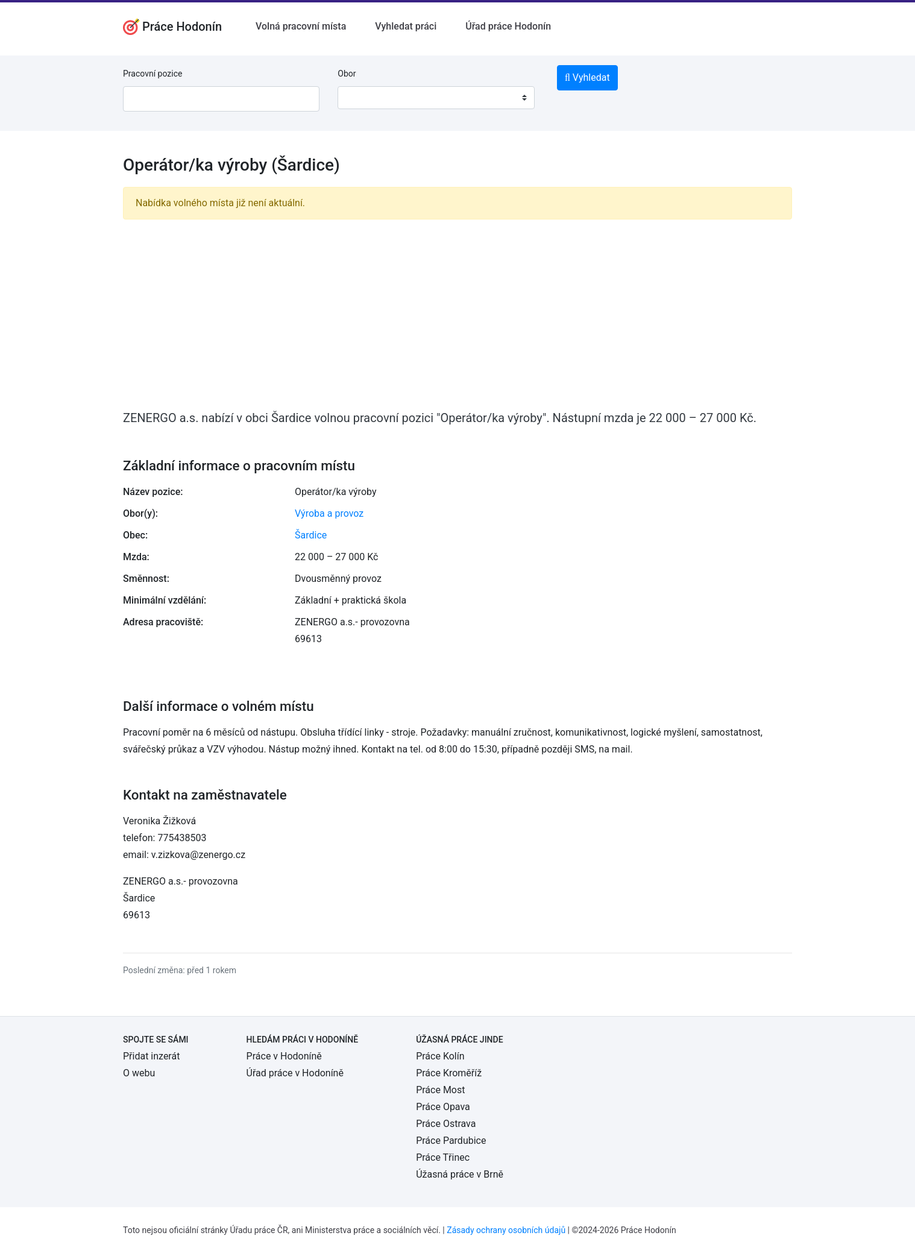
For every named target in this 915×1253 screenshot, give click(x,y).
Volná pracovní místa (301, 26)
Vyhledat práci (405, 26)
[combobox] (436, 97)
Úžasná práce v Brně (459, 1174)
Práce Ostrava (446, 1123)
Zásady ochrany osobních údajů (506, 1230)
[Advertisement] (457, 313)
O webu (139, 1073)
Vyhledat (587, 77)
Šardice (311, 535)
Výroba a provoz (329, 513)
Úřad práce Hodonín (508, 26)
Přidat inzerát (151, 1056)
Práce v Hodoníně (284, 1056)
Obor (347, 73)
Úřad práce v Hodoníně (295, 1073)
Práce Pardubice (451, 1140)
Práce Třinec (443, 1157)
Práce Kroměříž (449, 1073)
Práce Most (440, 1090)
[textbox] (362, 97)
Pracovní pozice (152, 73)
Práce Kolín (440, 1056)
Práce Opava (443, 1107)
